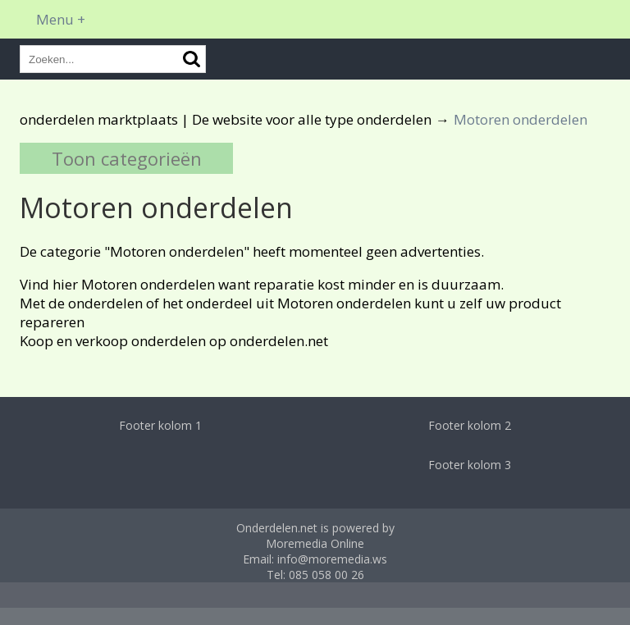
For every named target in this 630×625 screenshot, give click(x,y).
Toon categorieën (127, 158)
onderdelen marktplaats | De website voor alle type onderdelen (225, 119)
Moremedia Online (315, 543)
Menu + (60, 19)
